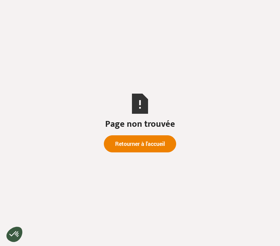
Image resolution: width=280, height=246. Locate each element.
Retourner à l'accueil (140, 143)
